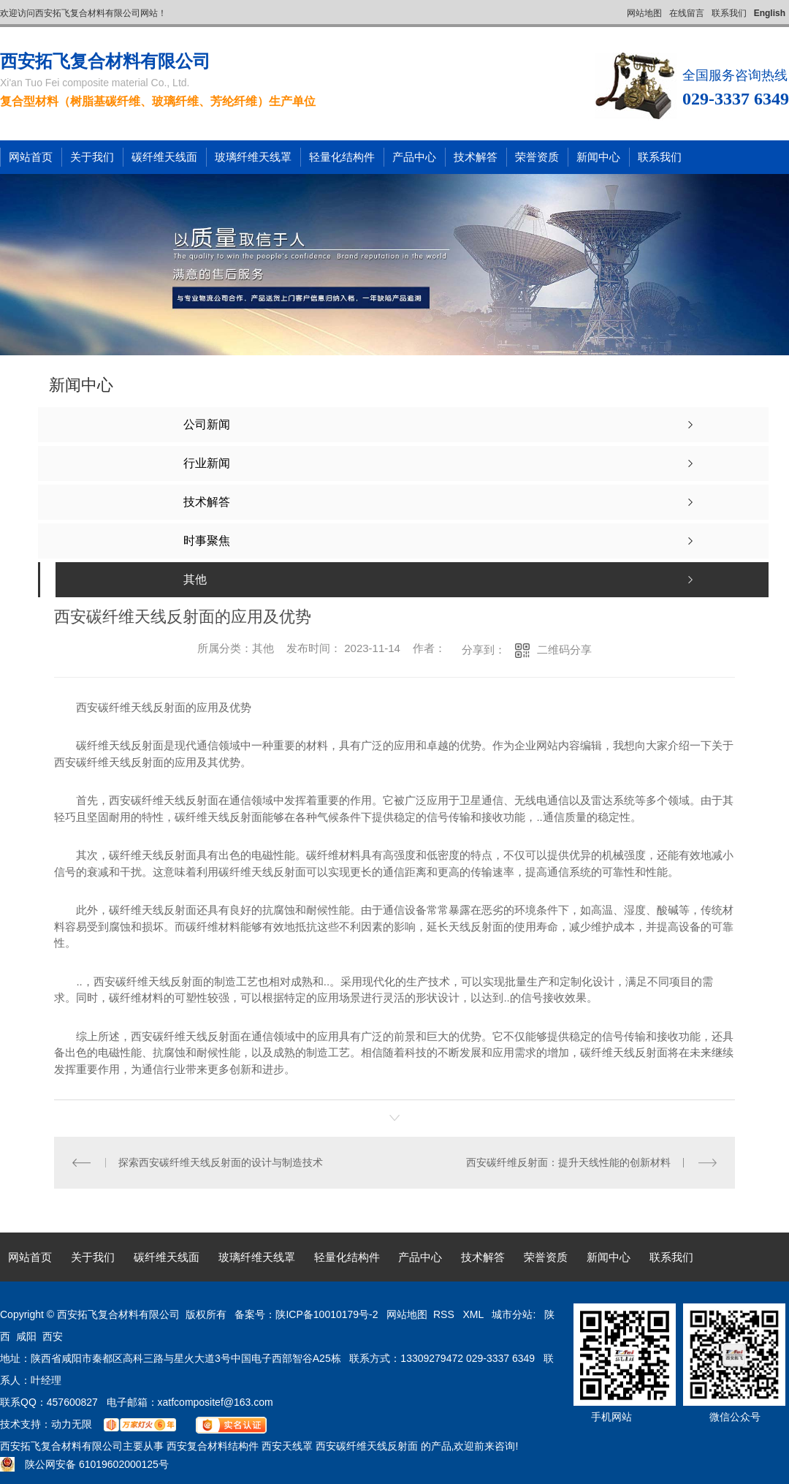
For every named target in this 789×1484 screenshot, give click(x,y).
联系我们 (729, 13)
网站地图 (644, 13)
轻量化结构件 (342, 157)
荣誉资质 (537, 157)
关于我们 (92, 157)
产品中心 (414, 157)
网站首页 (31, 157)
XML (474, 1314)
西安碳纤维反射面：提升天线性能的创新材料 (568, 1162)
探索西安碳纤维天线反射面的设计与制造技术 (220, 1162)
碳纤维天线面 (164, 157)
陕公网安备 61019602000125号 (84, 1464)
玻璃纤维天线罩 (253, 157)
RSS (445, 1314)
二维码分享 (564, 649)
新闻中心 (598, 157)
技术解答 (476, 157)
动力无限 (71, 1424)
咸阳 (26, 1336)
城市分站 (512, 1314)
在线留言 (686, 13)
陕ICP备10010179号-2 (326, 1314)
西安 (52, 1336)
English (769, 13)
